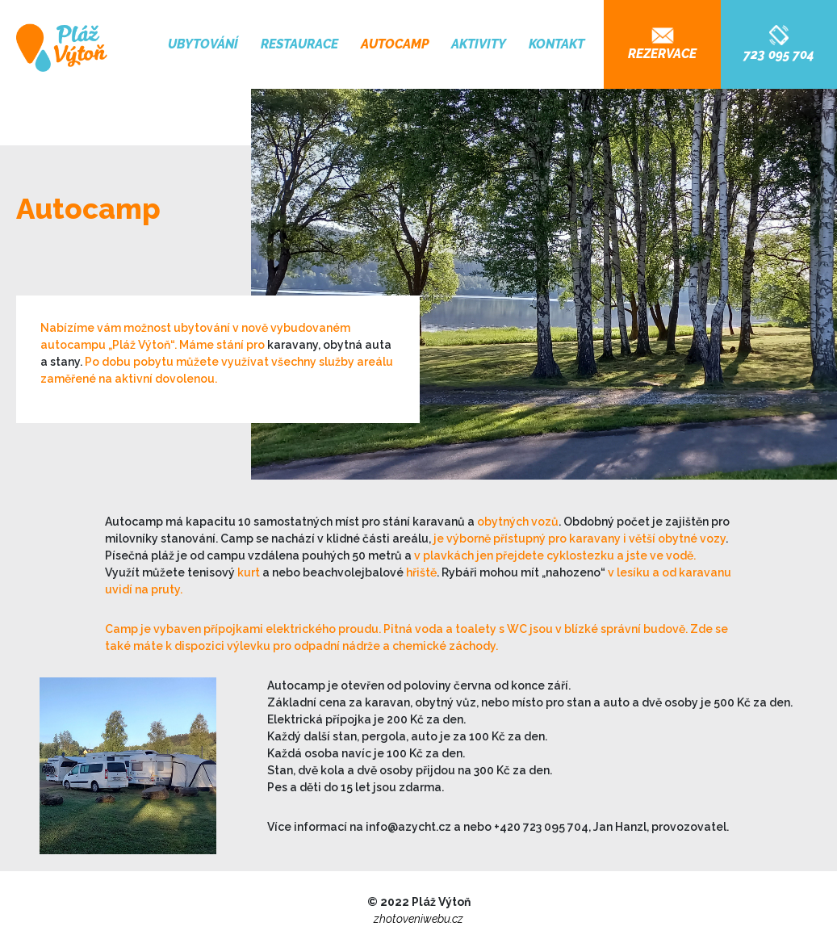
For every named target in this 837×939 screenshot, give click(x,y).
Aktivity (478, 44)
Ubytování (203, 44)
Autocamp (395, 44)
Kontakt (556, 44)
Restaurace (299, 44)
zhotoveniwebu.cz (418, 918)
